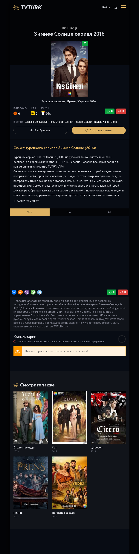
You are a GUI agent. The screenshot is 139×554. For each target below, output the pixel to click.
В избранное (40, 130)
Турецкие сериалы (53, 101)
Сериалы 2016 (87, 101)
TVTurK (31, 7)
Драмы (71, 101)
